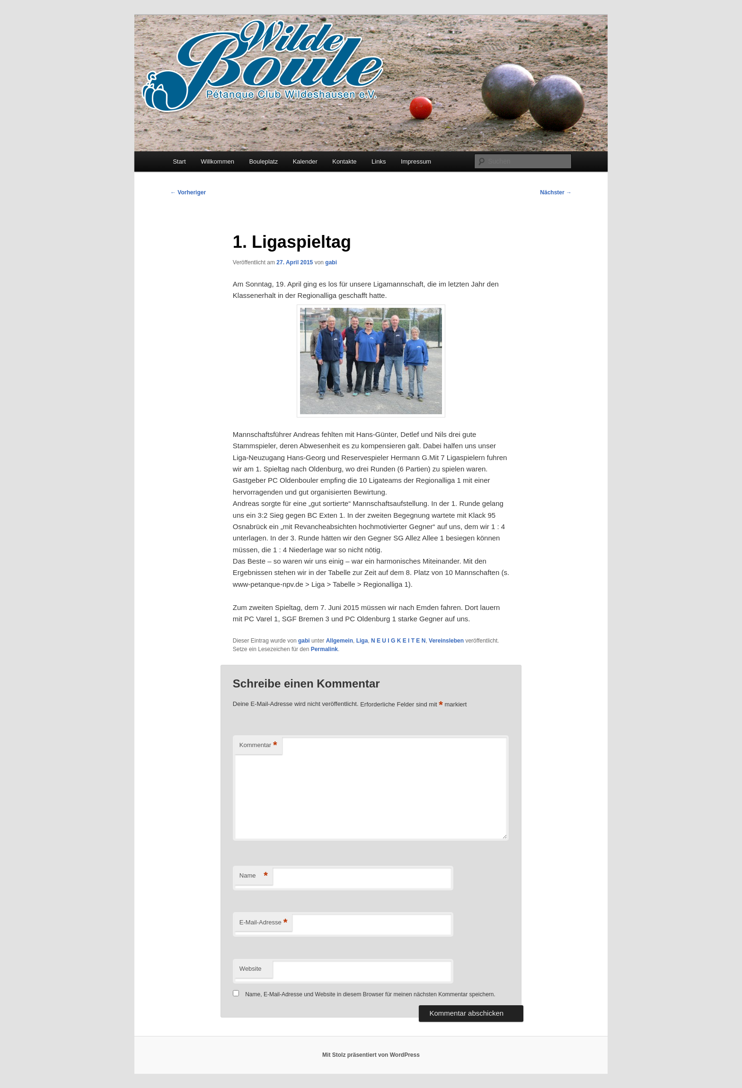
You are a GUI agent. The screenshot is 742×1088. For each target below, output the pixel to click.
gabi (331, 262)
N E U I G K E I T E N (398, 640)
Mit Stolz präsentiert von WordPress (371, 1055)
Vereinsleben (446, 640)
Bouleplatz (263, 161)
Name (253, 876)
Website (250, 968)
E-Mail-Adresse (263, 923)
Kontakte (344, 161)
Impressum (416, 161)
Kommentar (258, 745)
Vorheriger (188, 192)
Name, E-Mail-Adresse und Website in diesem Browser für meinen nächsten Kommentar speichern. (370, 994)
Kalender (305, 161)
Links (378, 161)
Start (179, 161)
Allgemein (339, 640)
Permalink (324, 649)
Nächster (556, 192)
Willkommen (217, 161)
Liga (362, 640)
